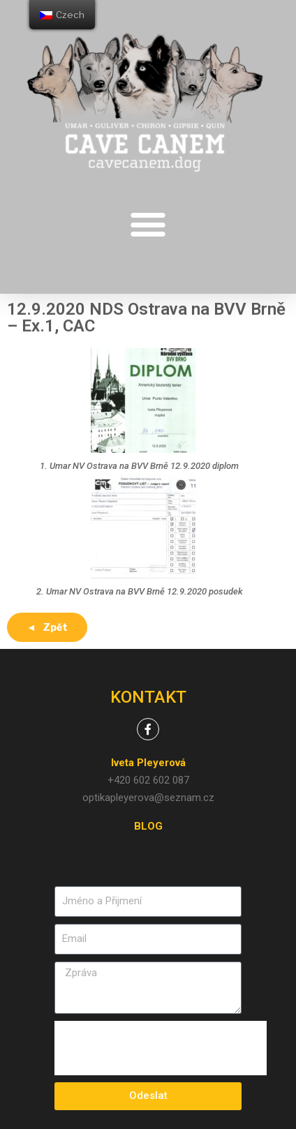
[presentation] (160, 1048)
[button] (148, 223)
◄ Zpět (47, 627)
